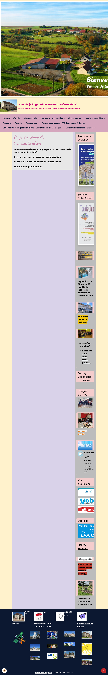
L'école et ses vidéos (94, 118)
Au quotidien (58, 118)
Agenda (18, 123)
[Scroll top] (103, 670)
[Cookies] (4, 670)
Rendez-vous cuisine (50, 123)
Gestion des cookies (63, 671)
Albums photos (74, 118)
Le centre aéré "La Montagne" (49, 128)
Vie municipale (30, 118)
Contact (44, 118)
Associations (32, 123)
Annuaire (7, 123)
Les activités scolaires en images (80, 128)
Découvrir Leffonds (11, 118)
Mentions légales (43, 671)
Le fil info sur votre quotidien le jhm (18, 128)
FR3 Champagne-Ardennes (73, 123)
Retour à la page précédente (28, 166)
